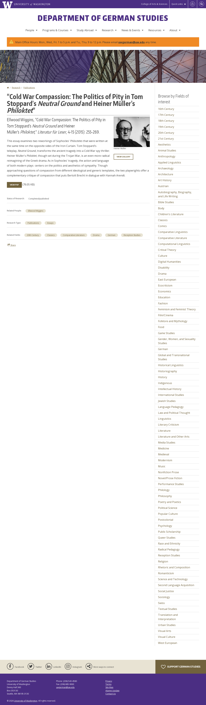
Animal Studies (167, 150)
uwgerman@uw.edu (131, 42)
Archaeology (165, 168)
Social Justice (166, 591)
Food (161, 327)
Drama (96, 235)
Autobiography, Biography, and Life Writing (175, 194)
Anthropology (166, 156)
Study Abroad (85, 30)
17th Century (166, 115)
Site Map (109, 687)
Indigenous (165, 383)
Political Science (167, 508)
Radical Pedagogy (169, 549)
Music (161, 466)
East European (167, 279)
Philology (164, 490)
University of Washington (25, 700)
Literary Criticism (168, 424)
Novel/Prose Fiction (170, 478)
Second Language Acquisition (176, 585)
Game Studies (166, 333)
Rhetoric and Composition (174, 567)
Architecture (165, 174)
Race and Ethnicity (169, 543)
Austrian (163, 186)
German (111, 235)
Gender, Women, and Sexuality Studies (176, 341)
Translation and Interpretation (168, 617)
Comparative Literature (74, 235)
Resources (154, 30)
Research (107, 30)
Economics (164, 291)
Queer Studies (166, 537)
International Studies (171, 395)
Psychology (165, 526)
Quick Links (177, 4)
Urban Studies (167, 625)
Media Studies (166, 442)
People (29, 30)
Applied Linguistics (169, 162)
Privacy (108, 681)
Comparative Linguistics (173, 232)
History (162, 377)
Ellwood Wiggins (35, 210)
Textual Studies (167, 609)
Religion (163, 561)
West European (167, 643)
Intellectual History (169, 389)
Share (12, 245)
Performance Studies (171, 484)
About (173, 30)
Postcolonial (165, 520)
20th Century (33, 235)
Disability (163, 267)
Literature (164, 430)
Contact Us (110, 693)
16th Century (166, 109)
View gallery (123, 157)
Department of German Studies (103, 18)
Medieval (163, 454)
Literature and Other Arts (173, 436)
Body (161, 208)
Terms (108, 684)
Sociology (164, 597)
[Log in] (192, 4)
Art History (165, 180)
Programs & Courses (55, 30)
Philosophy (165, 496)
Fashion (163, 303)
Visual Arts (164, 631)
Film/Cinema (165, 315)
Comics (162, 226)
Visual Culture (166, 637)
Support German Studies (180, 667)
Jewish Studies (167, 401)
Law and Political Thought (174, 413)
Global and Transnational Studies (173, 357)
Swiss (161, 603)
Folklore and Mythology (172, 321)
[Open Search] (201, 4)
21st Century (166, 138)
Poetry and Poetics (169, 502)
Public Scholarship (169, 532)
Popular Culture (168, 514)
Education (164, 297)
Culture (162, 256)
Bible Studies (166, 202)
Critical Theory (167, 250)
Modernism (165, 460)
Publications (29, 87)
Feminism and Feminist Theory (177, 309)
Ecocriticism (165, 285)
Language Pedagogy (170, 407)
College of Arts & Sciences (154, 4)
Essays (50, 223)
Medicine (163, 448)
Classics (51, 235)
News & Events (131, 30)
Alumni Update (112, 690)
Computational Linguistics (174, 244)
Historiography (167, 371)
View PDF (14, 185)
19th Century (166, 127)
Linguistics (164, 419)
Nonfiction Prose (168, 472)
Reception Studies (132, 235)
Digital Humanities (169, 261)
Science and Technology (173, 579)
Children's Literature (170, 214)
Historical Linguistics (170, 365)
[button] (132, 131)
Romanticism (166, 573)
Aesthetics (164, 144)
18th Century (166, 121)
